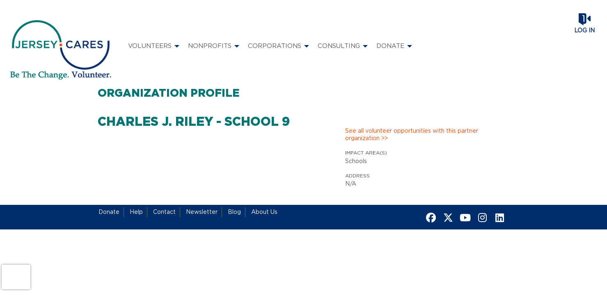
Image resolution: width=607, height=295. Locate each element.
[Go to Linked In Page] (498, 217)
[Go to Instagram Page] (481, 217)
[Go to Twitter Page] (447, 217)
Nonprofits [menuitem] (209, 46)
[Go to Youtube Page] (464, 217)
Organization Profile (169, 93)
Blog (234, 212)
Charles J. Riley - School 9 (194, 122)
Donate (108, 212)
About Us (264, 212)
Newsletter (202, 212)
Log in (584, 31)
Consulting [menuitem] (339, 46)
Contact (164, 212)
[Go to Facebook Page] (429, 217)
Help (136, 212)
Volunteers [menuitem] (150, 46)
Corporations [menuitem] (274, 46)
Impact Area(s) (366, 152)
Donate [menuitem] (390, 46)
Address (357, 175)
